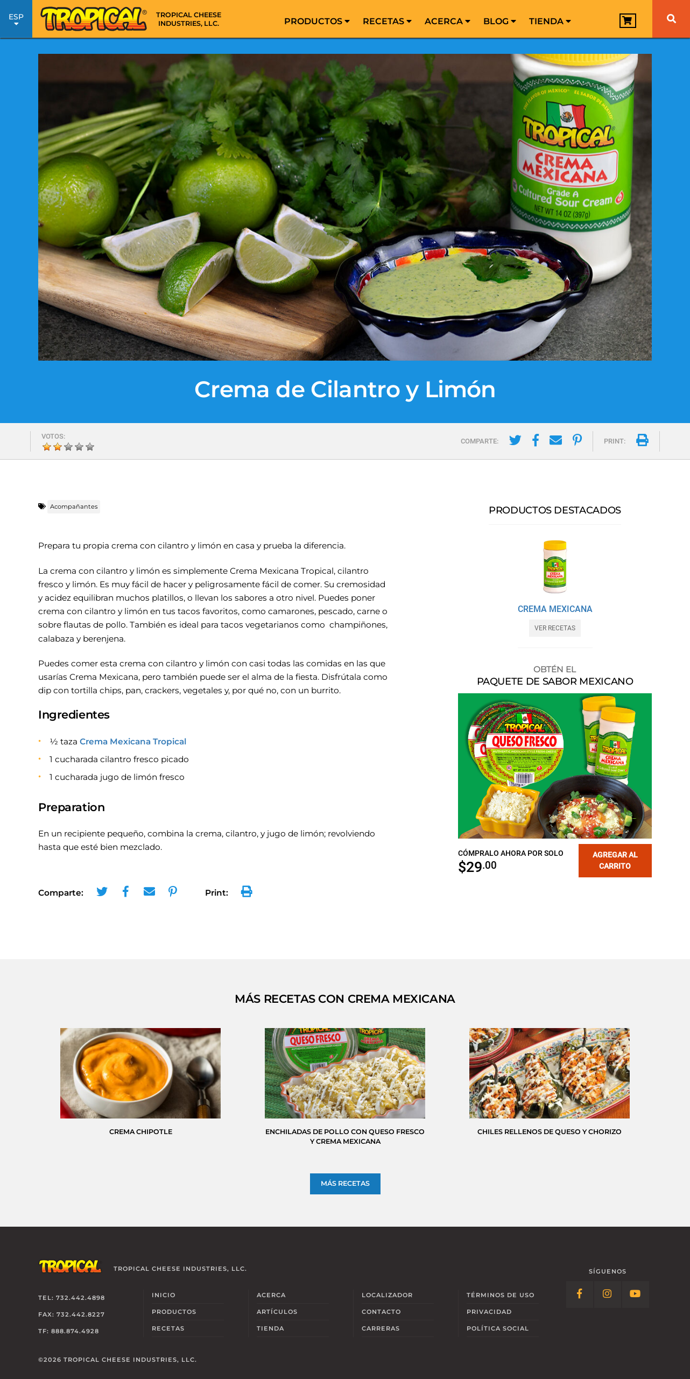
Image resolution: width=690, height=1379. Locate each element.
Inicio (163, 1295)
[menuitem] (317, 19)
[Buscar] (671, 19)
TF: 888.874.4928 (68, 1331)
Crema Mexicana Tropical (133, 741)
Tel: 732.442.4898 (71, 1297)
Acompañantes (73, 506)
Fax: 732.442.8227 (71, 1314)
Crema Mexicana (555, 609)
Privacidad (489, 1311)
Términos (500, 1295)
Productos (317, 21)
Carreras (381, 1328)
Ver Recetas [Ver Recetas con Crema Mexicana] (554, 628)
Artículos (277, 1311)
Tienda (550, 21)
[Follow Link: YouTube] (635, 1294)
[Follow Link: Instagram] (607, 1294)
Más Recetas (345, 1183)
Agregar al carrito (615, 860)
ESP (16, 20)
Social (498, 1328)
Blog (499, 21)
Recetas (387, 21)
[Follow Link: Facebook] (579, 1294)
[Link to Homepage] (134, 19)
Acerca (447, 21)
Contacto (381, 1311)
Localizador (387, 1295)
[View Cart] (627, 20)
